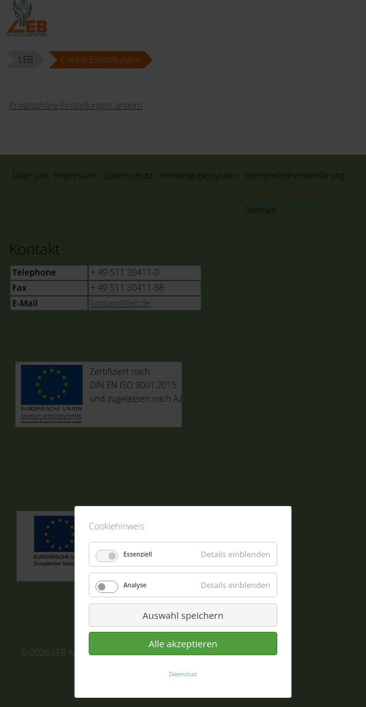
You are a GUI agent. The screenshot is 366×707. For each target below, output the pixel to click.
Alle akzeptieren (183, 643)
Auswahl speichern (182, 615)
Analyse (135, 585)
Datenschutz (183, 674)
